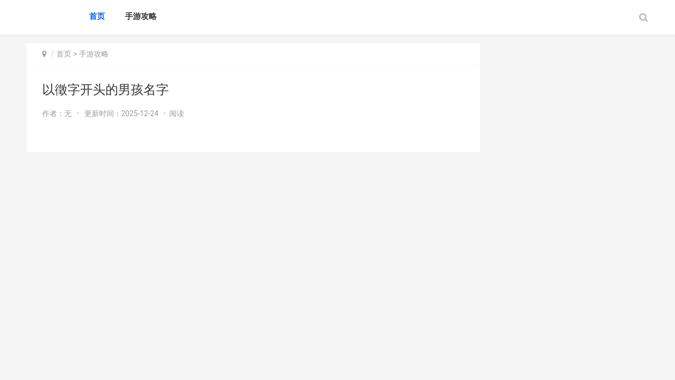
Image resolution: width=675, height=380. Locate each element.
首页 (97, 16)
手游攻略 (141, 16)
